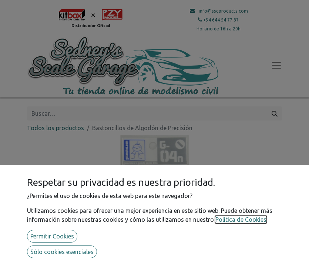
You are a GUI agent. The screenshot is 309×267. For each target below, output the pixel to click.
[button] (46, 209)
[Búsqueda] (274, 113)
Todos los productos (55, 128)
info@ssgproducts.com (223, 11)
